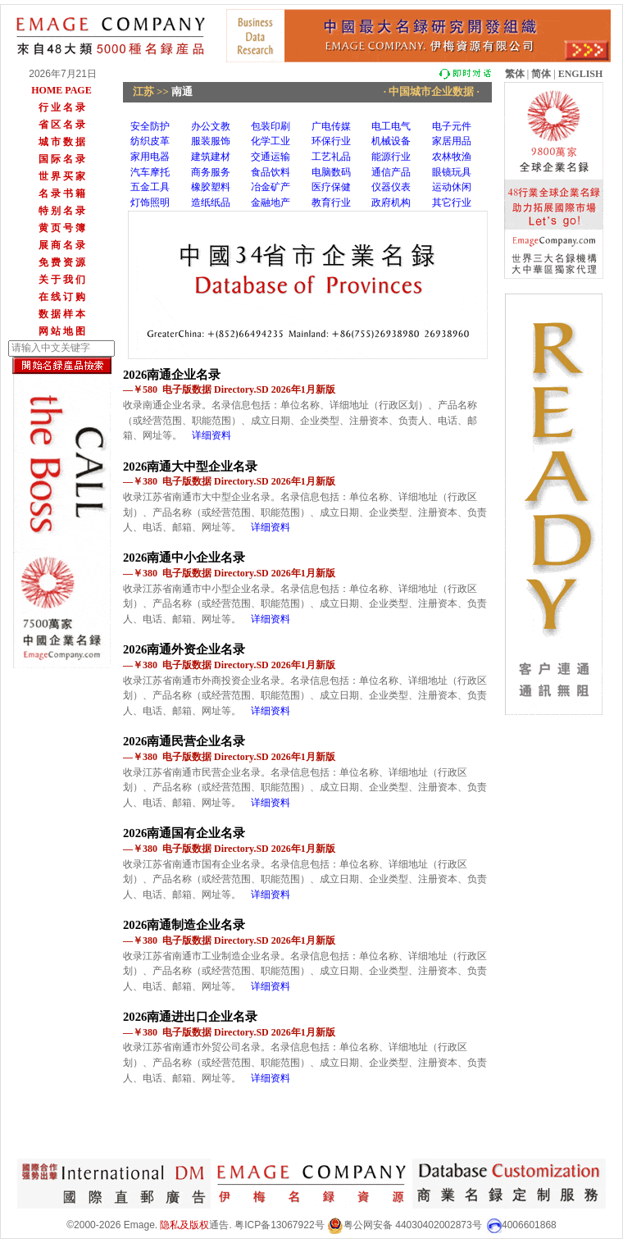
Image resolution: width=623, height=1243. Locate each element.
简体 (541, 74)
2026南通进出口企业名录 (190, 1016)
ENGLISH (580, 74)
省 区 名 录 (62, 124)
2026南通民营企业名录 (184, 741)
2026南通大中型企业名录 (190, 466)
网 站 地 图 (62, 331)
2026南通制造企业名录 (184, 924)
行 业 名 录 (62, 107)
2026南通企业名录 (172, 374)
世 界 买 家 (62, 176)
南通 (182, 91)
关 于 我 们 (62, 279)
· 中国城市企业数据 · (432, 91)
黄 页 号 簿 (62, 228)
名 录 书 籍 (62, 193)
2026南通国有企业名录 (184, 833)
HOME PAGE (61, 90)
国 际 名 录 (62, 159)
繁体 (515, 74)
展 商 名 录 (62, 245)
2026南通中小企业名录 (184, 557)
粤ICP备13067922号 (279, 1225)
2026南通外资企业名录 (184, 649)
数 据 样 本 (62, 314)
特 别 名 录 (62, 210)
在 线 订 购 (62, 297)
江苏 (143, 91)
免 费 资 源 (62, 262)
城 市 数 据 (62, 142)
